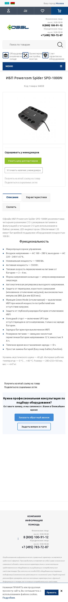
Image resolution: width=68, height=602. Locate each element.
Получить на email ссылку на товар (22, 178)
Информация (34, 520)
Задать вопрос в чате (34, 426)
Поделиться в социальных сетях (21, 182)
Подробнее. (9, 597)
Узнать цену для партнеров (23, 161)
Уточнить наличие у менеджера (24, 170)
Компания (34, 516)
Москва (60, 3)
